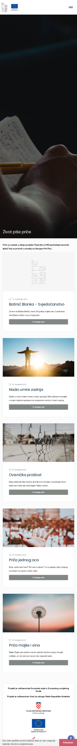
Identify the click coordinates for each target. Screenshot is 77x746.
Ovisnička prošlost (25, 474)
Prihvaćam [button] (68, 742)
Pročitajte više (38, 322)
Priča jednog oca (24, 559)
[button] (34, 744)
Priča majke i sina (24, 645)
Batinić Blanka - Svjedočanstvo (36, 304)
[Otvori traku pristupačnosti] (70, 738)
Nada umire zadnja (26, 389)
